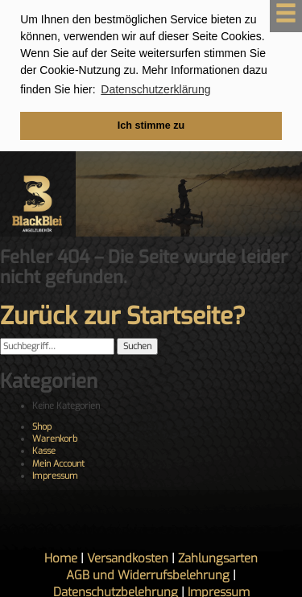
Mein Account (58, 462)
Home (60, 557)
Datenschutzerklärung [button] (155, 89)
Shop (42, 424)
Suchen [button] (137, 345)
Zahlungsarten (218, 557)
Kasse (44, 449)
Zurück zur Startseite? (123, 314)
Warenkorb (54, 437)
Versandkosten (127, 557)
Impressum (55, 474)
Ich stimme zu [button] (151, 125)
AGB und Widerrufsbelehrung (148, 574)
